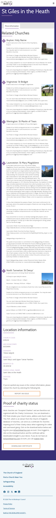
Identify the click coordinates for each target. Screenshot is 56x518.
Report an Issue (22, 393)
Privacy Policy (7, 504)
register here (39, 439)
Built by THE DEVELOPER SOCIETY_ (14, 513)
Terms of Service (9, 508)
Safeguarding (9, 482)
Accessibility (8, 486)
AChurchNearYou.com (21, 430)
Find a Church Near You (12, 477)
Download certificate (21, 446)
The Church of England (12, 473)
